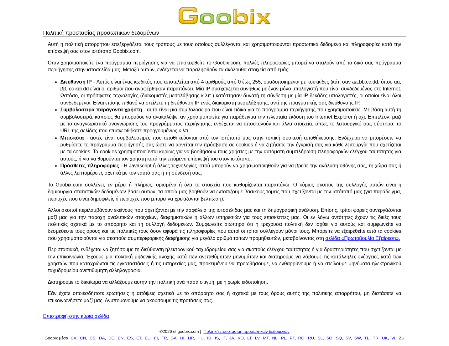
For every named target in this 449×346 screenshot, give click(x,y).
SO (329, 338)
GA (173, 338)
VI (393, 338)
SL (320, 338)
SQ (339, 338)
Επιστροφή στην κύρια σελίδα (76, 316)
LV (257, 338)
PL (283, 338)
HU (200, 338)
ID (209, 338)
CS (93, 338)
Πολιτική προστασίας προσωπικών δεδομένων (247, 331)
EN (121, 338)
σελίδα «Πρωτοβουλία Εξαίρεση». (362, 238)
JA (231, 338)
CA (74, 338)
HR (191, 338)
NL (274, 338)
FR (164, 338)
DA (102, 338)
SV (348, 338)
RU (311, 338)
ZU (402, 338)
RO (301, 338)
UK (385, 338)
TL (366, 338)
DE (111, 338)
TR (376, 338)
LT (249, 338)
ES (130, 338)
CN (83, 338)
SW (357, 338)
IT (224, 338)
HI (182, 338)
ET (138, 338)
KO (241, 338)
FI (156, 338)
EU (148, 338)
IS (217, 338)
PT (292, 338)
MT (266, 338)
